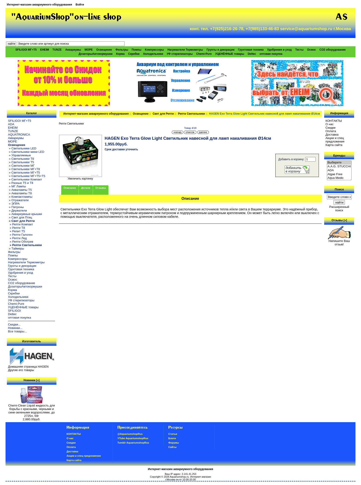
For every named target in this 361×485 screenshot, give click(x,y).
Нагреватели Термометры (185, 49)
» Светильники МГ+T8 (24, 169)
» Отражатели (18, 200)
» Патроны (16, 207)
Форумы (173, 442)
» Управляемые (19, 155)
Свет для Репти (163, 113)
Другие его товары (21, 370)
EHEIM (44, 49)
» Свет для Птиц (20, 217)
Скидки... (14, 324)
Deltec (252, 53)
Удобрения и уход (279, 49)
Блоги (172, 438)
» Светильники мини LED (26, 152)
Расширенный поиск (339, 208)
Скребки (134, 53)
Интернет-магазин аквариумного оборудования (39, 4)
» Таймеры (16, 248)
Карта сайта (334, 145)
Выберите (339, 163)
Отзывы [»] (339, 220)
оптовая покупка (270, 53)
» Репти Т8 (16, 227)
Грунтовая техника (251, 49)
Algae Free (339, 174)
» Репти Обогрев (20, 241)
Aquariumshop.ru (179, 476)
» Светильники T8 (21, 158)
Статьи (172, 434)
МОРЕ (88, 49)
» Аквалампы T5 (20, 190)
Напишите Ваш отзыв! (339, 241)
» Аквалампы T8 (20, 193)
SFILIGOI (14, 310)
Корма (120, 53)
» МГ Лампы (17, 186)
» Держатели (17, 210)
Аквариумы (73, 49)
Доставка (332, 134)
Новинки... (15, 328)
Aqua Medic (339, 178)
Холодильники (153, 53)
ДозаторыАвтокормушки (96, 53)
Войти (80, 4)
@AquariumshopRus (130, 434)
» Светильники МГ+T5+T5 (26, 176)
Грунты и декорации (220, 49)
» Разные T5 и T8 (20, 183)
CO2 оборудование (333, 49)
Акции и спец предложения (335, 139)
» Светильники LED (22, 148)
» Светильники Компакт (25, 179)
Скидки (331, 127)
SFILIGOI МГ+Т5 (26, 49)
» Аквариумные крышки (25, 214)
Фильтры (121, 49)
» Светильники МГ (21, 165)
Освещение (140, 113)
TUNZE (57, 49)
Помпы (136, 49)
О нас (330, 124)
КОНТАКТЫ (334, 120)
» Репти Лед (17, 238)
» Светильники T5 (21, 162)
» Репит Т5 (16, 231)
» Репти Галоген (20, 234)
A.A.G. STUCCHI (339, 166)
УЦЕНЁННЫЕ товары (229, 53)
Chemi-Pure (204, 53)
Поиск (339, 189)
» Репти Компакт (20, 224)
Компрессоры (154, 49)
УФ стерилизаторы (180, 53)
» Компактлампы (20, 196)
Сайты (172, 447)
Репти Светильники (191, 113)
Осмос (311, 49)
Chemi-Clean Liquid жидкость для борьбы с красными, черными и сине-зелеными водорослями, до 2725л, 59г (31, 409)
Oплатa (331, 131)
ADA (11, 124)
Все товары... (17, 331)
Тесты (299, 49)
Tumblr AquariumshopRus (133, 442)
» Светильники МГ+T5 (24, 172)
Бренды (339, 155)
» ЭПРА (14, 203)
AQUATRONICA (19, 134)
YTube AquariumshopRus (132, 438)
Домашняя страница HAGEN (28, 366)
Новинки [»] (31, 380)
